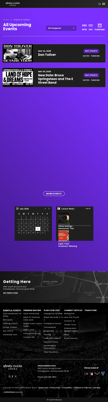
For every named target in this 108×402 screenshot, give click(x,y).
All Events (8, 320)
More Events (54, 193)
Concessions (50, 327)
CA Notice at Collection (83, 388)
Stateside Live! (10, 334)
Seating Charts (10, 323)
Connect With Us (73, 310)
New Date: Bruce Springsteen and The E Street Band (55, 79)
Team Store (91, 310)
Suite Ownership (31, 313)
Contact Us (28, 337)
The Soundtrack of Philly (12, 314)
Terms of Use (43, 388)
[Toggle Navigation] (103, 4)
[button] (45, 208)
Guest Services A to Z (53, 318)
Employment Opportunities (71, 329)
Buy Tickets (91, 51)
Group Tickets (10, 327)
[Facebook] (12, 376)
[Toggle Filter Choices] (61, 28)
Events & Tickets (12, 310)
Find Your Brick (51, 352)
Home (6, 20)
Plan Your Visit (52, 310)
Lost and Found (71, 317)
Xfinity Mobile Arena (12, 4)
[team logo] (86, 374)
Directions (49, 331)
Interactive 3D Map (53, 313)
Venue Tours (70, 324)
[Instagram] (9, 376)
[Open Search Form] (99, 4)
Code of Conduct (52, 338)
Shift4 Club (28, 330)
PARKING (95, 56)
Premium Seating (32, 310)
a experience (13, 392)
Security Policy (51, 342)
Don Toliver (47, 55)
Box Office (8, 331)
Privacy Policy (55, 388)
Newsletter (69, 313)
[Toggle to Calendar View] (100, 27)
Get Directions (10, 293)
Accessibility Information (50, 346)
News (66, 334)
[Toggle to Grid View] (84, 27)
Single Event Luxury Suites (32, 324)
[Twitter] (16, 376)
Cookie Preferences (55, 400)
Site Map (96, 388)
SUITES (86, 56)
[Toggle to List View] (90, 27)
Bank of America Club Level (31, 318)
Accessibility (67, 388)
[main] (54, 139)
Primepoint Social (32, 333)
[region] (33, 223)
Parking (47, 334)
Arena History (71, 338)
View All (88, 209)
